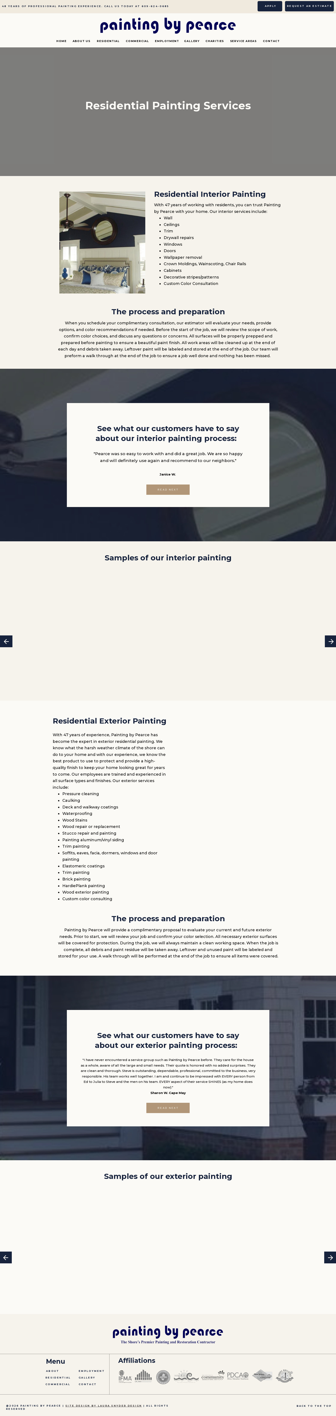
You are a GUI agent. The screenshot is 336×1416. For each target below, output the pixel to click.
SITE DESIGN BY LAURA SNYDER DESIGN (103, 1405)
